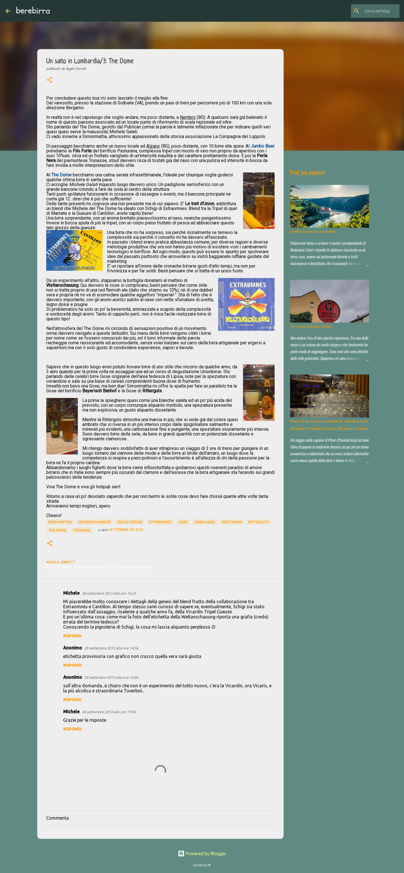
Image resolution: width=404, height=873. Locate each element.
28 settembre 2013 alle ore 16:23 (109, 593)
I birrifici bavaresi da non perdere (313, 231)
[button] (49, 80)
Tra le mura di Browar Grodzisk (311, 326)
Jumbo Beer (204, 522)
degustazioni (130, 522)
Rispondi (72, 636)
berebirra (33, 11)
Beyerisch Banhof (95, 522)
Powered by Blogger (202, 853)
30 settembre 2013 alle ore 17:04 (109, 712)
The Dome (57, 530)
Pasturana (232, 522)
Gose (182, 522)
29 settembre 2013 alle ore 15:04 (111, 677)
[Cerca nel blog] (369, 11)
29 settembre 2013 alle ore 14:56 (111, 648)
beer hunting (60, 522)
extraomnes (160, 522)
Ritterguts (258, 522)
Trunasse (81, 530)
